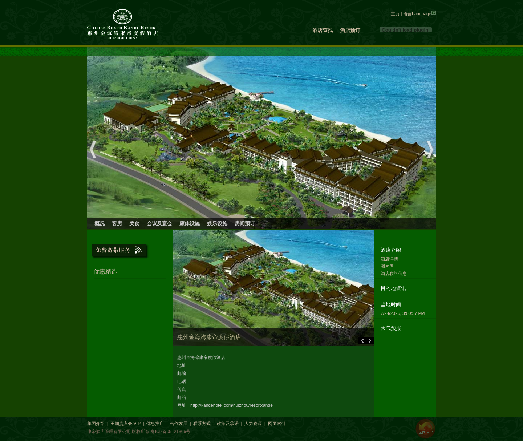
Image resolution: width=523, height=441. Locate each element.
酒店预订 (350, 30)
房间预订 (245, 223)
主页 (395, 13)
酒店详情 (389, 259)
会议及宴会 (159, 223)
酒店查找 (322, 30)
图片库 (387, 266)
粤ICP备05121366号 (170, 431)
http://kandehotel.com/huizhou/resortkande (231, 405)
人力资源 (253, 423)
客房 (117, 223)
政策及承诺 (228, 423)
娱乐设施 (217, 223)
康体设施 (189, 223)
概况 (99, 223)
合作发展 (178, 423)
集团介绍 (96, 423)
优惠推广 (155, 423)
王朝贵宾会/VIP (125, 423)
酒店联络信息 (394, 273)
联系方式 (202, 423)
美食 (134, 223)
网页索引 (276, 423)
